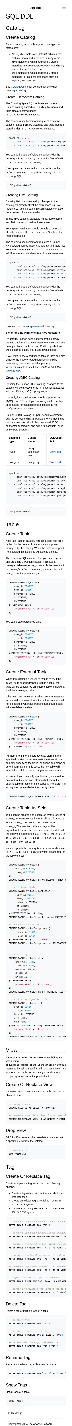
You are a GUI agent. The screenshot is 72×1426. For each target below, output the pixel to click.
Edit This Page (14, 1391)
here (55, 229)
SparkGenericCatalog (42, 321)
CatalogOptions (20, 85)
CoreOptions (13, 365)
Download (55, 446)
